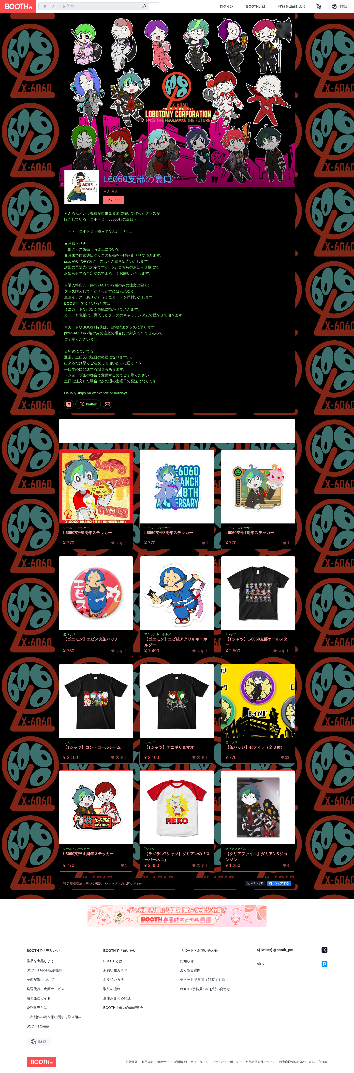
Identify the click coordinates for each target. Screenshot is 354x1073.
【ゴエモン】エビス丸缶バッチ (90, 639)
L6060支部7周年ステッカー (249, 533)
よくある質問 (190, 970)
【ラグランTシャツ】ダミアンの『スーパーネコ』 (177, 857)
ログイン (226, 6)
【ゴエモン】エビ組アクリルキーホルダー (175, 642)
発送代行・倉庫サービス (45, 989)
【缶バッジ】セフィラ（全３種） (254, 747)
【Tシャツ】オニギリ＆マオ (169, 747)
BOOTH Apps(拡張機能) (45, 970)
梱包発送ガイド (39, 998)
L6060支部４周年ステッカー (88, 854)
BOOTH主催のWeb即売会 (123, 1008)
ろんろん (110, 191)
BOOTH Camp (38, 1026)
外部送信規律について (260, 1061)
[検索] (144, 6)
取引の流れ (111, 989)
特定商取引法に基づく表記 (297, 1061)
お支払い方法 (113, 980)
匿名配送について (40, 980)
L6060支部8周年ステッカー (168, 533)
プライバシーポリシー (227, 1061)
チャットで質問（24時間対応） (204, 980)
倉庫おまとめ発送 (117, 998)
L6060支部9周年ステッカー (87, 533)
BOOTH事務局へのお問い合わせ (205, 989)
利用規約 (147, 1061)
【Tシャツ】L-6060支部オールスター (256, 642)
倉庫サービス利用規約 (172, 1061)
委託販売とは (37, 1008)
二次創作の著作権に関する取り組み (54, 1017)
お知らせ (187, 961)
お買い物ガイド (115, 970)
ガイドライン (199, 1061)
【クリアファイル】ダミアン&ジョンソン (256, 857)
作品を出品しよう (292, 6)
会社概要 (132, 1061)
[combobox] (93, 6)
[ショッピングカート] (318, 6)
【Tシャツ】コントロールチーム (92, 747)
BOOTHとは (256, 6)
